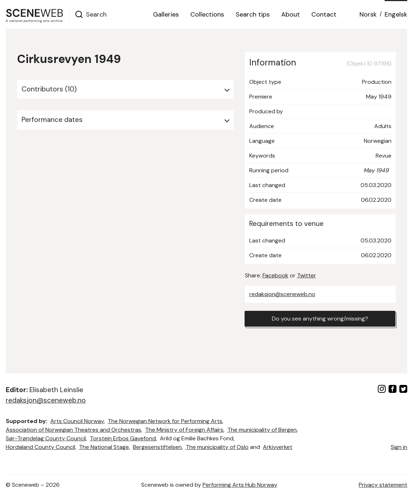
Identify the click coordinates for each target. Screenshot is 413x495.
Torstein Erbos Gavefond (123, 438)
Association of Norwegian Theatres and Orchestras (73, 429)
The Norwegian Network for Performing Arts (165, 421)
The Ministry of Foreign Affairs (184, 429)
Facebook (275, 275)
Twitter (306, 275)
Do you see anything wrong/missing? (320, 318)
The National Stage (104, 447)
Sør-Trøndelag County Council (46, 438)
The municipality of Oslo (217, 447)
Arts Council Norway (77, 421)
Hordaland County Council (40, 447)
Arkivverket (277, 447)
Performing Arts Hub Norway (240, 485)
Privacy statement (383, 485)
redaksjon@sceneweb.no (282, 294)
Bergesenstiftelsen (157, 447)
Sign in (399, 447)
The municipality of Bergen (262, 429)
